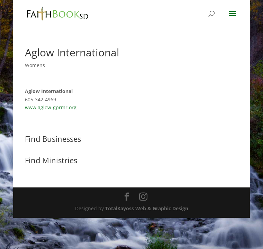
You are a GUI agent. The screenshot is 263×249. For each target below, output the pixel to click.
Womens (35, 65)
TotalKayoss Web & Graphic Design (146, 208)
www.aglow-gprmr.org (50, 107)
